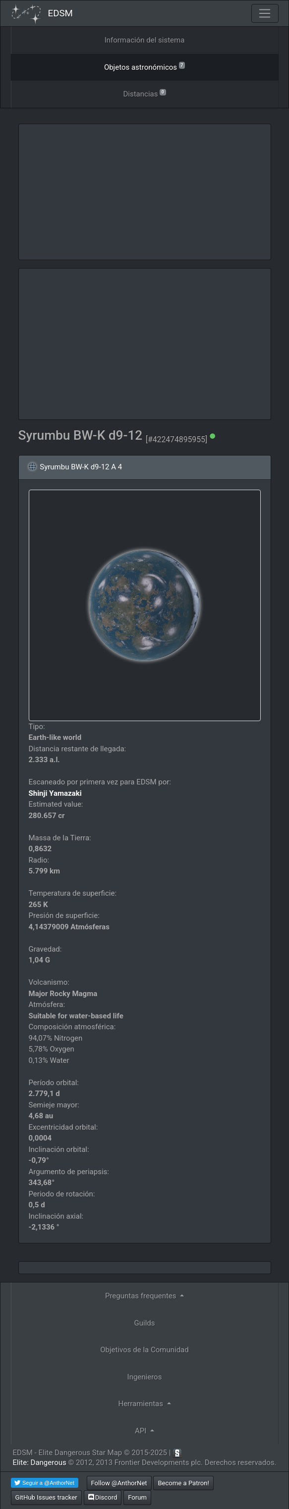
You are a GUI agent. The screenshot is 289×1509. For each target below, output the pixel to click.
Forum (137, 1497)
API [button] (141, 1430)
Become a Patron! (183, 1483)
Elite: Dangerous (39, 1462)
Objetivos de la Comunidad (144, 1349)
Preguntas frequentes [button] (141, 1295)
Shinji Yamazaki (55, 793)
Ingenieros (144, 1376)
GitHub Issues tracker (46, 1497)
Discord (102, 1497)
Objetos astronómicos (144, 66)
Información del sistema (145, 40)
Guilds (144, 1323)
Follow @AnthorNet (119, 1483)
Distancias (144, 93)
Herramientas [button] (141, 1403)
